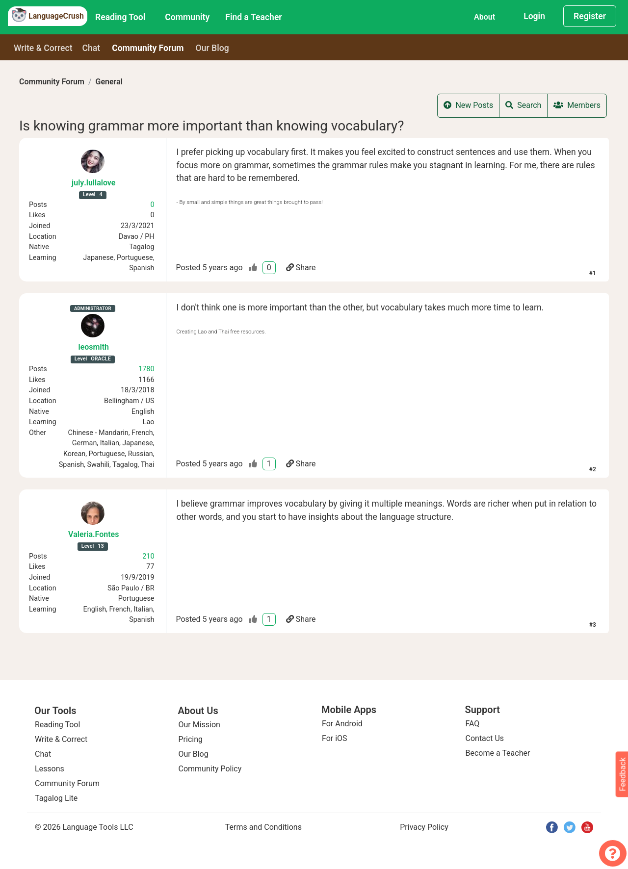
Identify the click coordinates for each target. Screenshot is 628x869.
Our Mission (199, 724)
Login (534, 16)
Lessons (49, 768)
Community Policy (210, 768)
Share (301, 267)
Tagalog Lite (56, 798)
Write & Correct (43, 48)
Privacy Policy (424, 827)
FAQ (473, 723)
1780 (146, 369)
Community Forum (51, 81)
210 (148, 556)
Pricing (191, 739)
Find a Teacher (253, 17)
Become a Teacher (498, 753)
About (484, 17)
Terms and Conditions (263, 827)
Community (187, 17)
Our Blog (194, 754)
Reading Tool (120, 17)
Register (590, 16)
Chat (91, 48)
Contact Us (485, 738)
